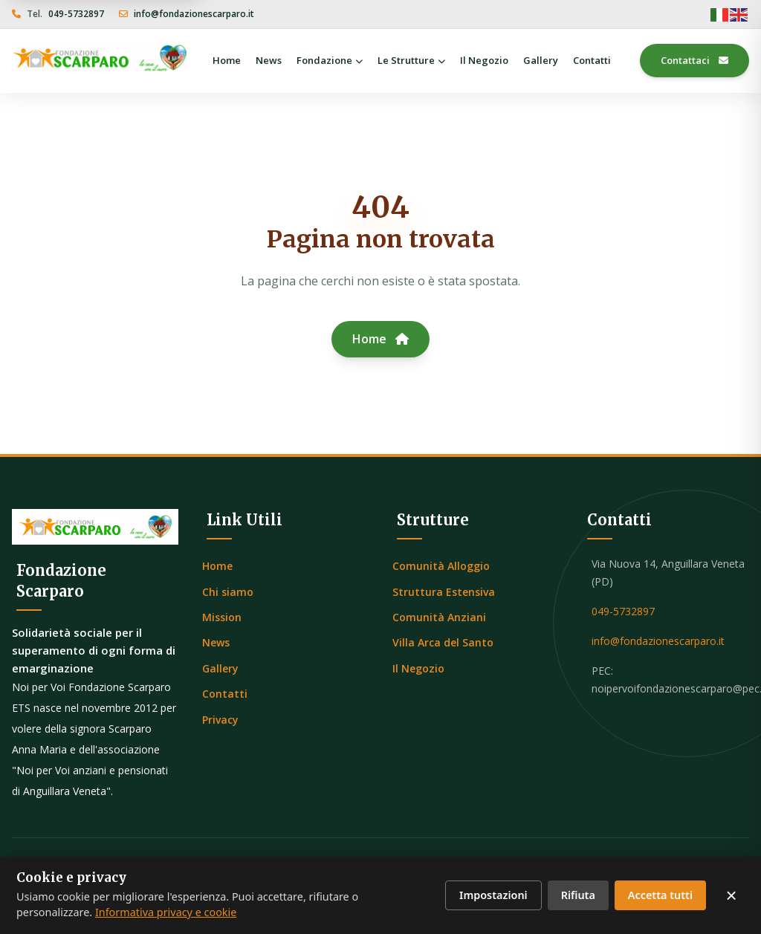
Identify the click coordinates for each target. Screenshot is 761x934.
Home (227, 60)
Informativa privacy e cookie (166, 912)
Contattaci (694, 60)
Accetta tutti (660, 895)
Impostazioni (493, 895)
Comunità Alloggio (441, 566)
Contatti (592, 60)
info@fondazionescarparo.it (194, 13)
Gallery (540, 60)
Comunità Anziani (439, 617)
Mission (222, 617)
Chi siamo (227, 592)
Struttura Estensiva (443, 592)
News (269, 60)
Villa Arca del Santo (442, 642)
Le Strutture (411, 60)
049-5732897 (76, 13)
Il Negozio (484, 60)
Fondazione (330, 60)
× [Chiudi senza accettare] (730, 895)
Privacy (220, 720)
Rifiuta (578, 895)
